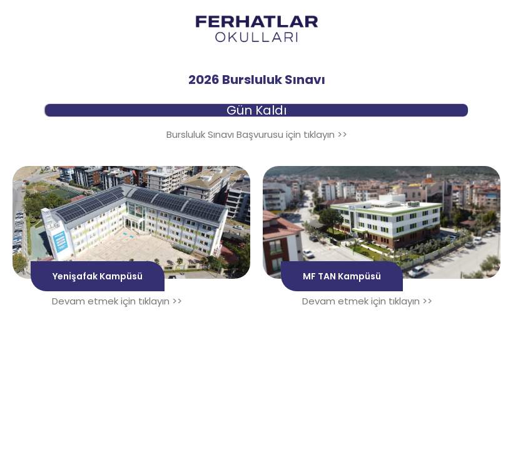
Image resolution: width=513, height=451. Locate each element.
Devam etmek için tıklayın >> (117, 301)
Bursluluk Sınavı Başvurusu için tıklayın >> (256, 134)
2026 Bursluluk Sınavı (256, 79)
